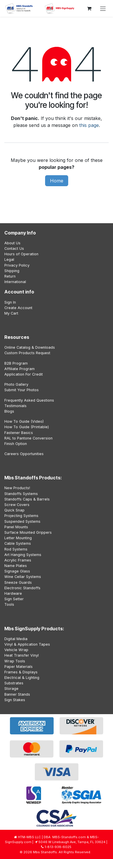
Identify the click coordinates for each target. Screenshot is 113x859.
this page (89, 125)
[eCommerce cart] (89, 8)
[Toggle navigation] (103, 8)
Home (56, 181)
